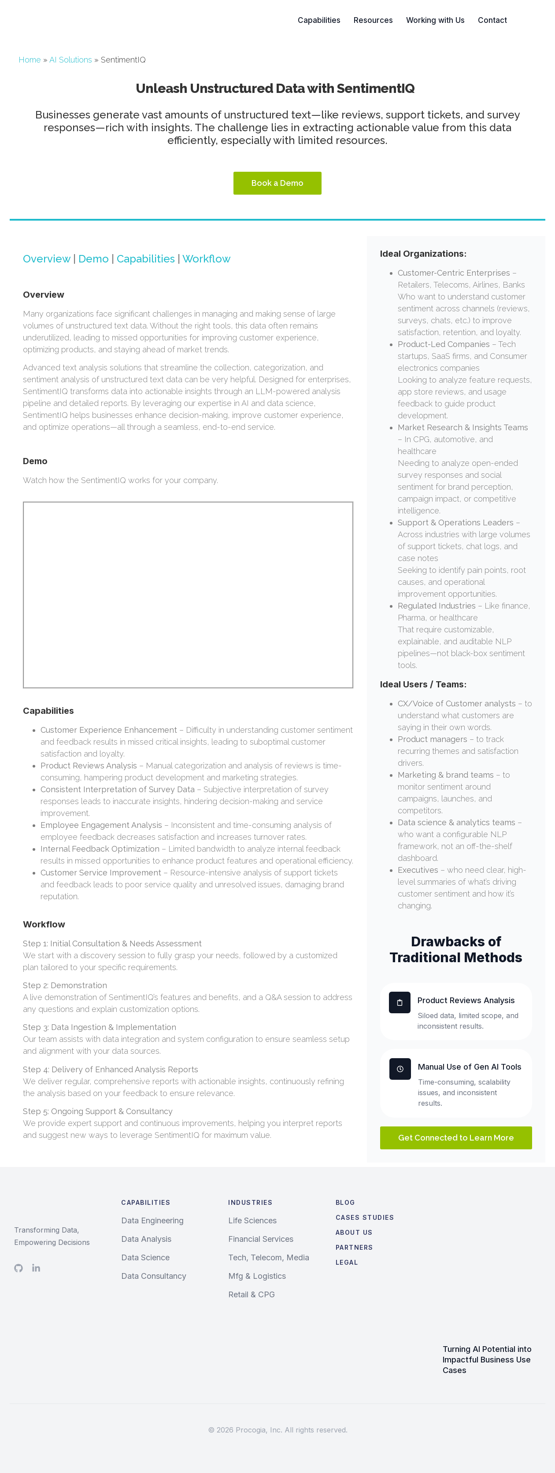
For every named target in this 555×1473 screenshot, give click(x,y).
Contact (492, 20)
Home (29, 59)
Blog (345, 1202)
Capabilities (319, 20)
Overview (46, 258)
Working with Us (435, 20)
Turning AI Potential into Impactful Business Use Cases (487, 1359)
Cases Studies (365, 1217)
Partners (355, 1247)
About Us (354, 1232)
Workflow (206, 258)
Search (533, 20)
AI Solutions (70, 59)
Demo (93, 258)
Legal (347, 1262)
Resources (373, 20)
